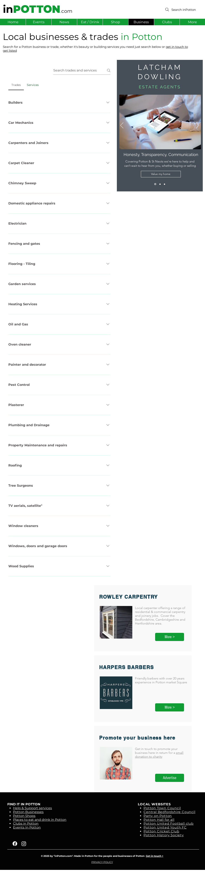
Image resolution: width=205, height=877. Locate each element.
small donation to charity (159, 754)
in (8, 9)
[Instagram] (24, 844)
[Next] (197, 125)
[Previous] (121, 125)
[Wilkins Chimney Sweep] (160, 184)
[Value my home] (161, 174)
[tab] (16, 85)
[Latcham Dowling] (155, 184)
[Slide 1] (164, 184)
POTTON (36, 9)
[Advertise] (169, 778)
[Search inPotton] (180, 9)
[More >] (169, 637)
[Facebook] (15, 844)
